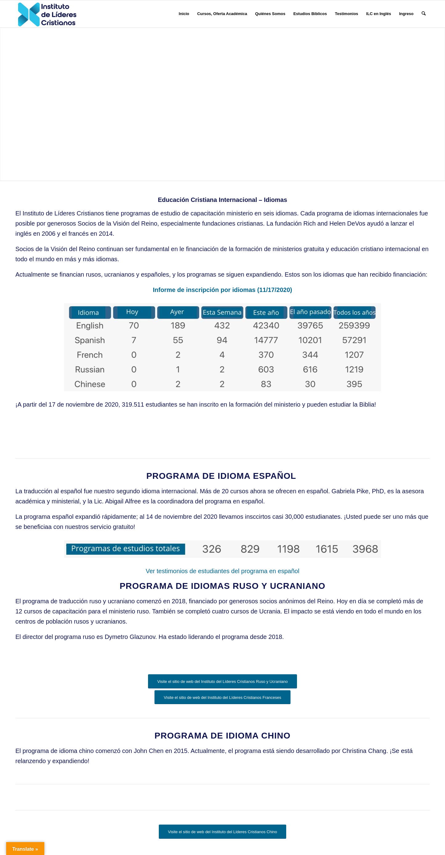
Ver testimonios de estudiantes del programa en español (222, 571)
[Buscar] (424, 13)
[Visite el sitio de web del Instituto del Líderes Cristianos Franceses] (222, 697)
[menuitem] (184, 13)
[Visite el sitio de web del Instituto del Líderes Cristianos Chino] (223, 832)
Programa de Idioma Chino (222, 735)
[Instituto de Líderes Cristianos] (47, 13)
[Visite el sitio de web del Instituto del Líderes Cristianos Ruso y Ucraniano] (222, 681)
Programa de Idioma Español (222, 476)
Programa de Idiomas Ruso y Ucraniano (223, 586)
